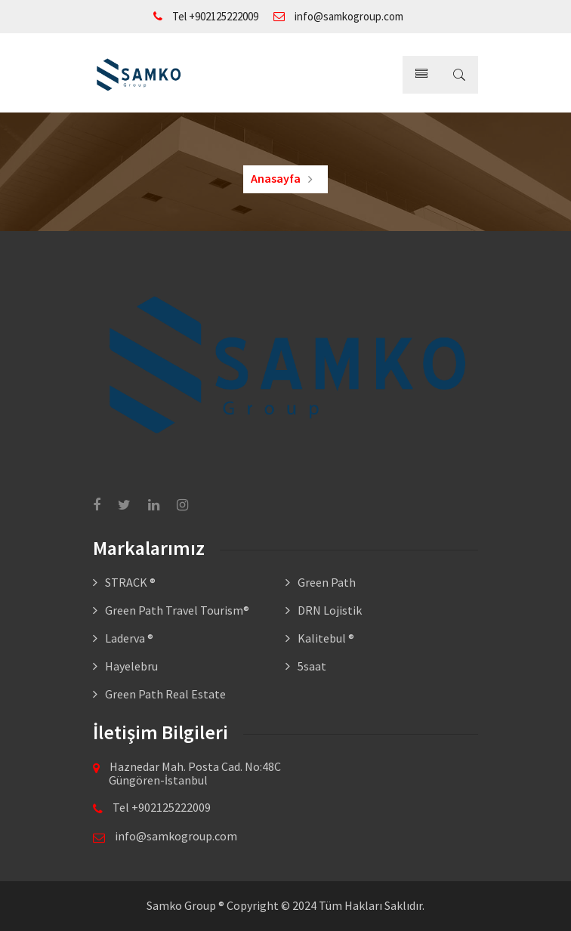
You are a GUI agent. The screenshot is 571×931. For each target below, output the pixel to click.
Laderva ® (129, 638)
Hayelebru (131, 666)
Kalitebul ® (326, 638)
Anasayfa (276, 178)
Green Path (327, 582)
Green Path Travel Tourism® (177, 610)
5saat (312, 666)
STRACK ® (130, 582)
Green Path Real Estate (165, 693)
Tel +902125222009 (205, 16)
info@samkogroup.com (338, 16)
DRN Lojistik (330, 610)
